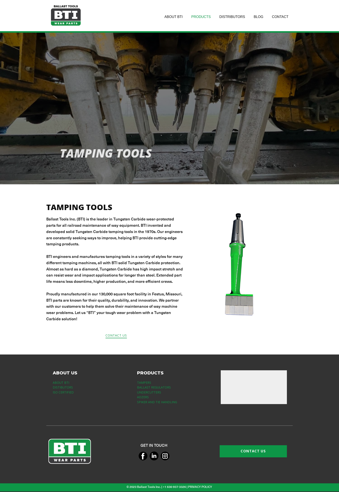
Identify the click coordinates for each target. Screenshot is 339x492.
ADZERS (143, 397)
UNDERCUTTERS (149, 392)
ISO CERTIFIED (63, 392)
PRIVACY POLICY (200, 487)
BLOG (258, 17)
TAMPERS (144, 382)
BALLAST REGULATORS (154, 387)
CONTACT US (116, 335)
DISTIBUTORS (63, 387)
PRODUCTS (201, 17)
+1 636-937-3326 (174, 487)
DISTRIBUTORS (232, 17)
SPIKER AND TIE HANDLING (157, 402)
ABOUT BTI (174, 17)
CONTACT (280, 17)
